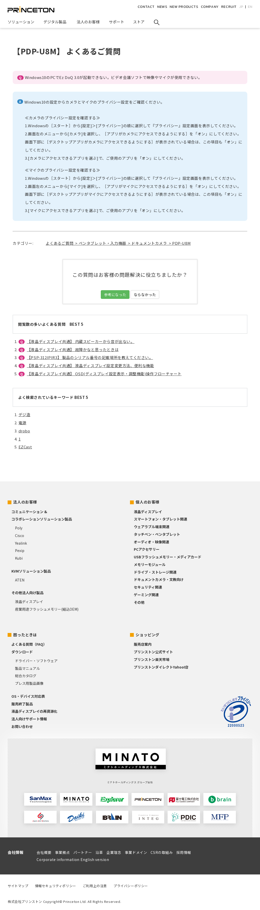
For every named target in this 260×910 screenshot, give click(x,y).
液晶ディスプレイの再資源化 (34, 711)
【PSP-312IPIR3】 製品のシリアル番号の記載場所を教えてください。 (90, 357)
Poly (18, 527)
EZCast (25, 446)
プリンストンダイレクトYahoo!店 (161, 667)
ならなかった (145, 294)
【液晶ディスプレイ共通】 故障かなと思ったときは (73, 349)
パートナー (82, 852)
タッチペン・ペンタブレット (157, 534)
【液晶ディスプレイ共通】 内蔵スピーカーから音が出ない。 (81, 341)
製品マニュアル (27, 668)
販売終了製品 (22, 703)
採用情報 (183, 852)
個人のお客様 (147, 502)
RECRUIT (229, 6)
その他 (139, 602)
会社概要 (44, 852)
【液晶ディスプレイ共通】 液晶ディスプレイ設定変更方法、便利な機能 (90, 365)
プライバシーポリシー (130, 885)
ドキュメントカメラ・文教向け (159, 579)
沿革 (99, 852)
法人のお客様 (25, 502)
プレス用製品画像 (29, 683)
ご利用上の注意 (95, 885)
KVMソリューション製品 (31, 571)
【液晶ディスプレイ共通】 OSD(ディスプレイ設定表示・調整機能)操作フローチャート (104, 373)
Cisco (19, 535)
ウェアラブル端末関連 (151, 526)
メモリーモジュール (150, 564)
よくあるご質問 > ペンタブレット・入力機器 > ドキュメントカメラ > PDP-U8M (118, 243)
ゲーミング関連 (146, 594)
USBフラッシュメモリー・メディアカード (167, 556)
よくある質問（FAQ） (29, 644)
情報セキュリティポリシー (55, 885)
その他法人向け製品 (27, 592)
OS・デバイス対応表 (28, 696)
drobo (24, 430)
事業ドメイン (136, 852)
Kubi (19, 558)
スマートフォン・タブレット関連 (160, 519)
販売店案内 (143, 644)
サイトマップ (18, 885)
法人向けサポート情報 (29, 718)
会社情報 (15, 852)
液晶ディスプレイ (29, 601)
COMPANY (210, 6)
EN (250, 6)
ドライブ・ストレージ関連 (155, 572)
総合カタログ (25, 675)
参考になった (115, 294)
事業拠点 (62, 852)
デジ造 (24, 414)
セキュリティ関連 (148, 587)
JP (241, 6)
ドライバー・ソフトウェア (36, 660)
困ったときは (25, 634)
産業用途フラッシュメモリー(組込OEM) (46, 609)
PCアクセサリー (146, 549)
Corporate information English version (73, 859)
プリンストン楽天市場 (151, 659)
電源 (22, 422)
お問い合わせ (22, 726)
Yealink (21, 543)
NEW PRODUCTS (184, 6)
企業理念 (113, 852)
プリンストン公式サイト (153, 651)
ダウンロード (22, 651)
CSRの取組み (162, 852)
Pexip (19, 550)
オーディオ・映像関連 (151, 541)
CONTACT (146, 6)
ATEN (19, 579)
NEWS (162, 6)
